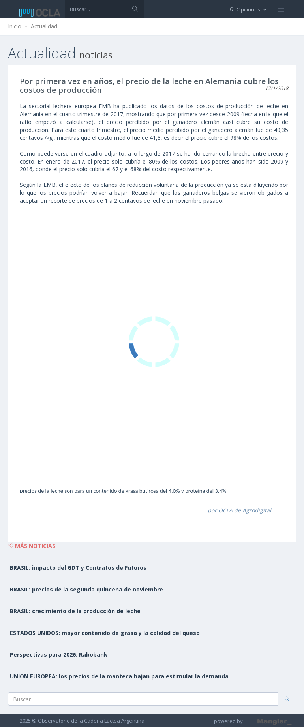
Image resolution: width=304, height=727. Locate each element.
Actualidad (44, 26)
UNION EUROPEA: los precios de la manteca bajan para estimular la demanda (119, 676)
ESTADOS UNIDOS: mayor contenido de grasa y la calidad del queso (105, 633)
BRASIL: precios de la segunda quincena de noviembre (86, 589)
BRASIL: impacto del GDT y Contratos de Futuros (78, 567)
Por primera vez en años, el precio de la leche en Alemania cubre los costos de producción (149, 85)
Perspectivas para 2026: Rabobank (58, 654)
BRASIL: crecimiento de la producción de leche (75, 611)
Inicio (14, 26)
